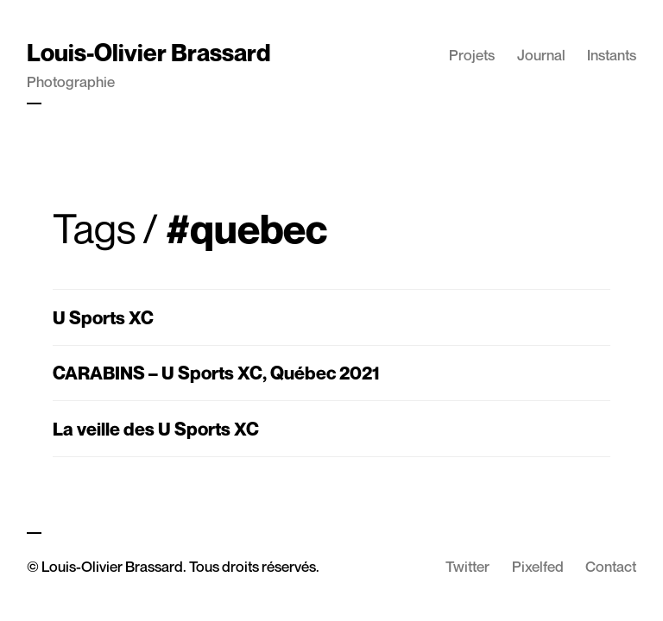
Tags (94, 228)
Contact (610, 566)
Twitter (467, 566)
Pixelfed (538, 566)
